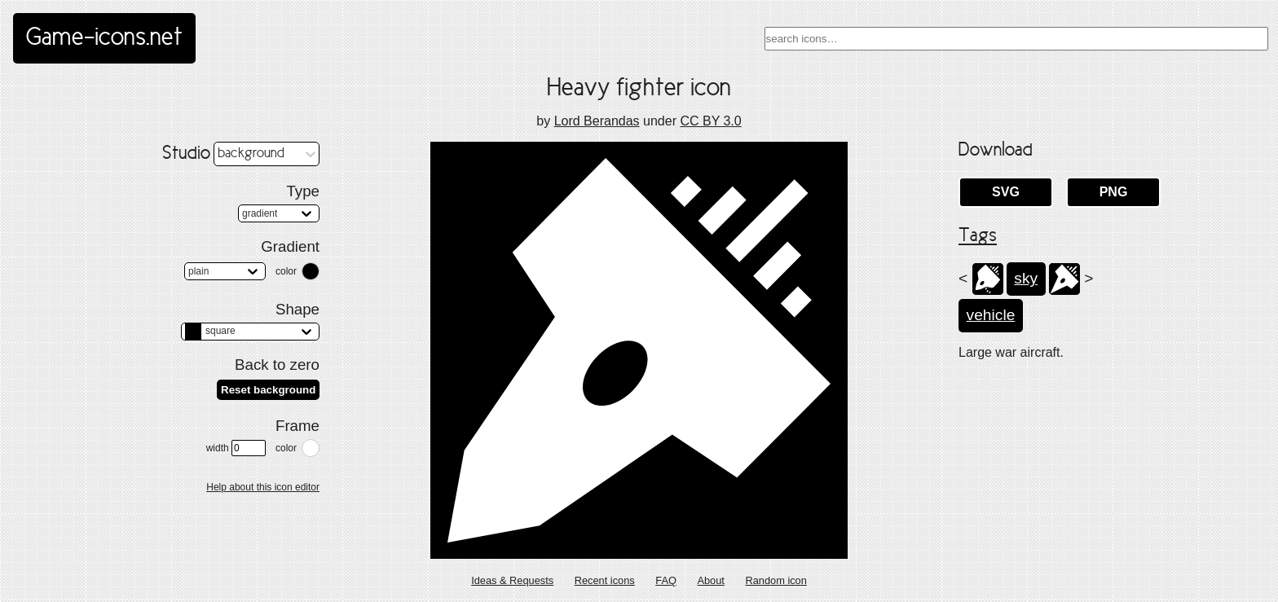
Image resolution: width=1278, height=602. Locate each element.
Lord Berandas (597, 121)
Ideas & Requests (512, 580)
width (236, 448)
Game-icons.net (104, 38)
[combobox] (1016, 39)
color (286, 271)
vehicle (991, 314)
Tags (977, 236)
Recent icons (605, 580)
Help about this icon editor (263, 487)
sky (1026, 278)
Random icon (775, 580)
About (710, 580)
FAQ (665, 580)
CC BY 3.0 (710, 121)
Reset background (268, 390)
